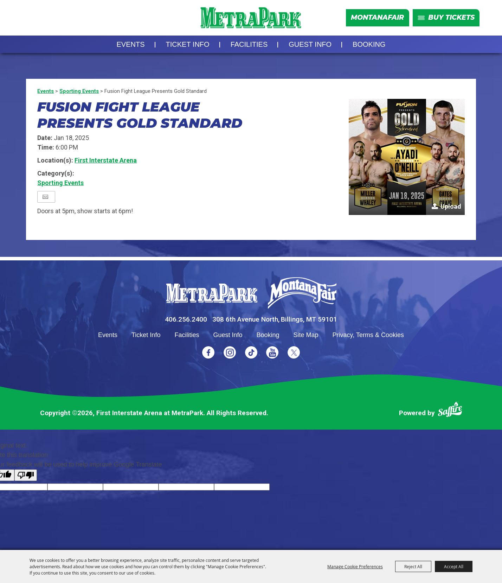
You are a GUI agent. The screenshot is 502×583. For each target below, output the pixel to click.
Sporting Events (79, 91)
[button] (407, 157)
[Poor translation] (25, 475)
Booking (369, 44)
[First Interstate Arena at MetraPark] (251, 17)
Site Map (306, 334)
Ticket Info (188, 44)
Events (131, 44)
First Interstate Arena (106, 160)
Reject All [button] (413, 566)
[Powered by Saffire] (450, 410)
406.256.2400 (186, 319)
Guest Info (310, 44)
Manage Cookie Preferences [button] (355, 566)
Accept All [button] (453, 566)
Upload (450, 206)
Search (29, 18)
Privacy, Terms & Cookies (368, 334)
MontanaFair (377, 18)
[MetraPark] (211, 293)
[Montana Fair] (302, 293)
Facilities (249, 44)
